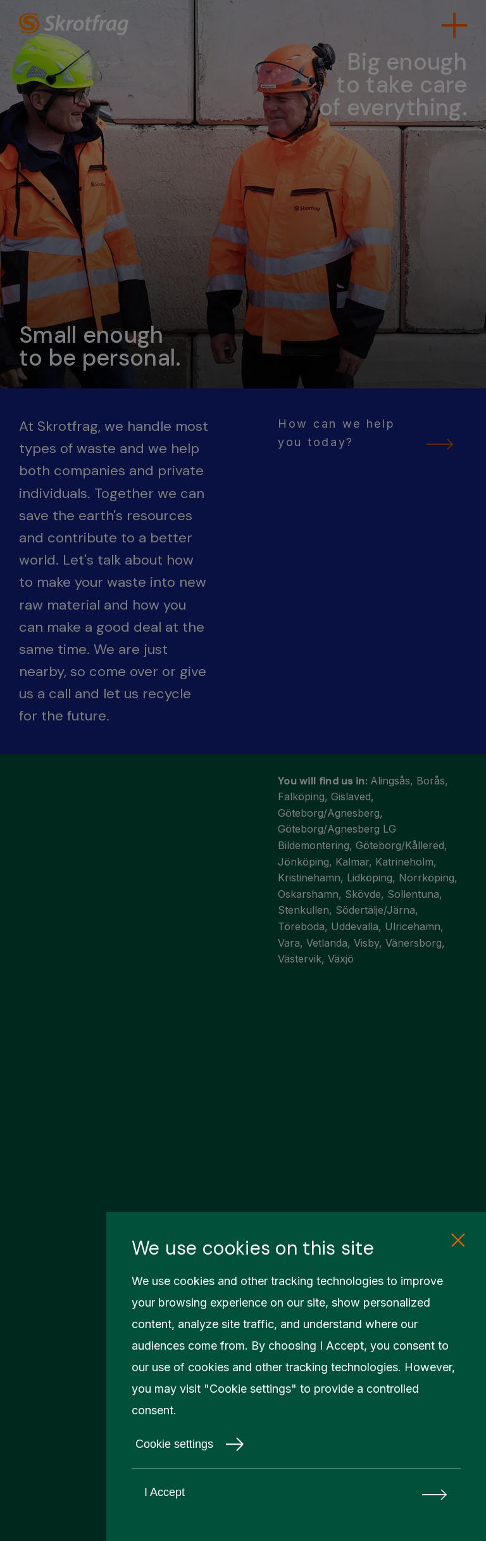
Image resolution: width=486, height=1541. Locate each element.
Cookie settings (189, 1444)
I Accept (296, 1492)
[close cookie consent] (457, 1240)
